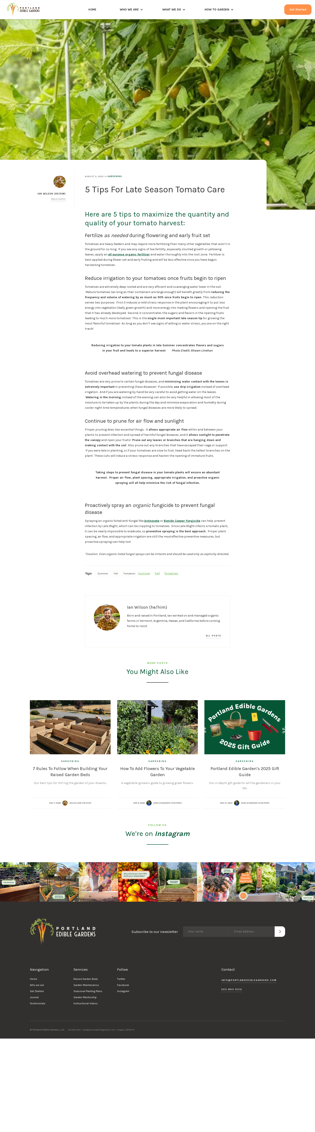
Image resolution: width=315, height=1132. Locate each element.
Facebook (123, 985)
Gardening (115, 176)
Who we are (37, 985)
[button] (131, 10)
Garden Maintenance (86, 985)
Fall (116, 573)
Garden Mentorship (85, 997)
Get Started (297, 9)
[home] (23, 9)
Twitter (121, 978)
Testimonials (37, 1003)
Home (33, 978)
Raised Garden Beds (86, 978)
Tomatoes (129, 573)
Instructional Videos (86, 1003)
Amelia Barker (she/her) (167, 803)
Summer (103, 573)
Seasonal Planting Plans (88, 991)
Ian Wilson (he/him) (80, 803)
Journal (34, 997)
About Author (58, 199)
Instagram (123, 991)
